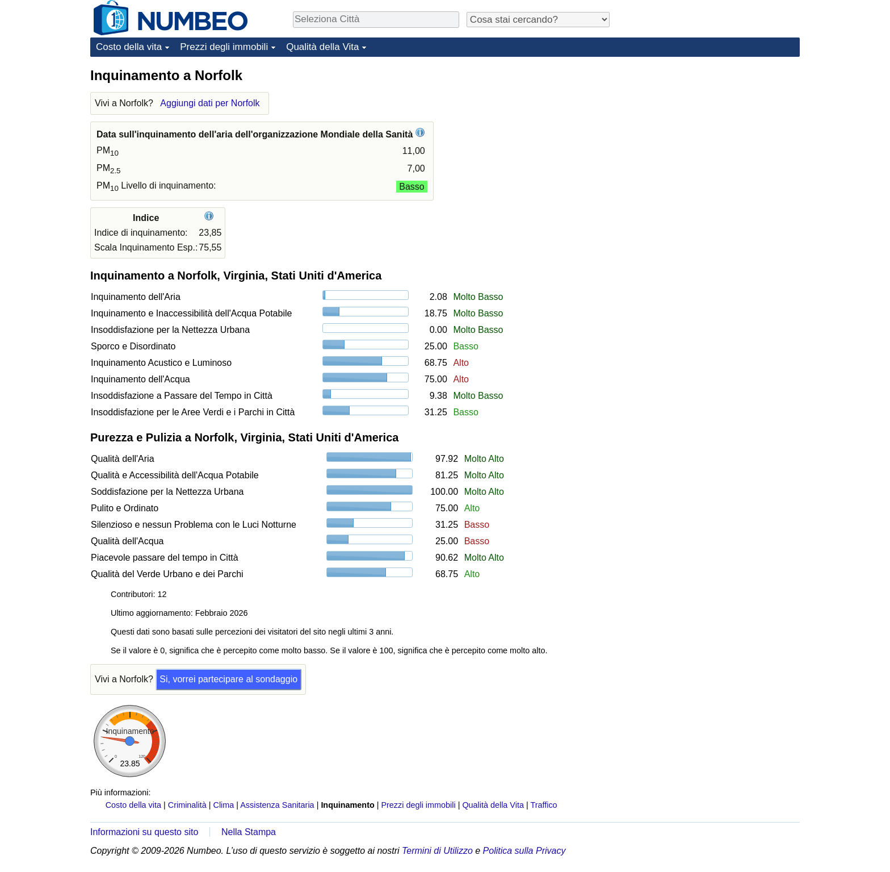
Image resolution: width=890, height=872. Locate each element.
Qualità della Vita (322, 46)
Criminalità (187, 805)
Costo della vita (129, 46)
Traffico (543, 805)
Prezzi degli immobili (224, 46)
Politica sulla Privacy (524, 851)
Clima (223, 805)
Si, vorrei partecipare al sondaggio (228, 679)
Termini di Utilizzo (437, 851)
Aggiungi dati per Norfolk (209, 103)
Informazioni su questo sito (144, 832)
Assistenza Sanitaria (277, 805)
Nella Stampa (248, 832)
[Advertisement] (714, 137)
